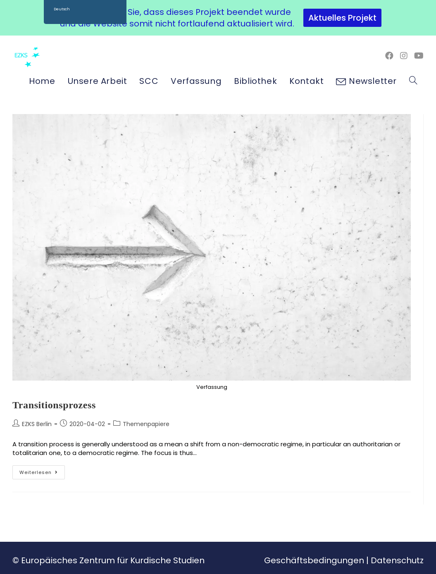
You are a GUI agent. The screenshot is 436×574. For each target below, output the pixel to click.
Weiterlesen (42, 470)
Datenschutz (397, 560)
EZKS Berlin (37, 424)
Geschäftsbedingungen (314, 560)
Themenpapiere (146, 424)
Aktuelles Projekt (342, 18)
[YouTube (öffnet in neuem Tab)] (419, 56)
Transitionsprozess (54, 405)
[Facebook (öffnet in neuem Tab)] (389, 56)
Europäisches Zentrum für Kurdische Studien (113, 560)
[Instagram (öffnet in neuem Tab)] (404, 56)
